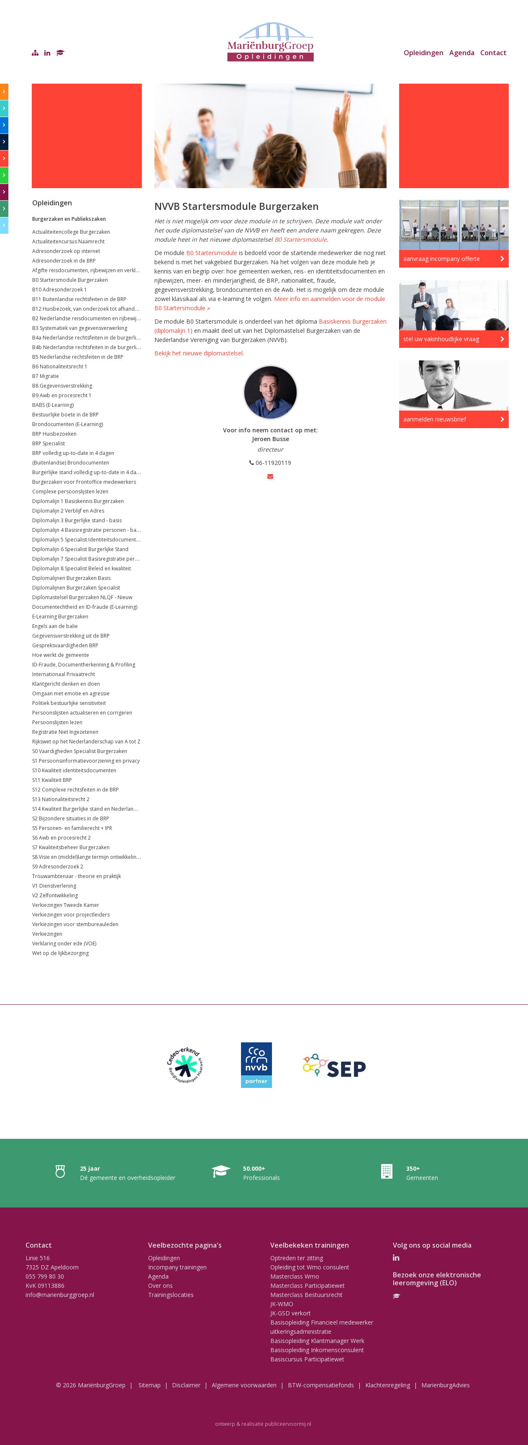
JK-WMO (281, 1304)
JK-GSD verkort (290, 1313)
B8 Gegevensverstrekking (62, 385)
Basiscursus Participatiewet (307, 1359)
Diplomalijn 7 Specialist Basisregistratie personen (90, 558)
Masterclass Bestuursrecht (306, 1295)
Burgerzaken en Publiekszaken (69, 218)
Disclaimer (186, 1385)
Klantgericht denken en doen (66, 683)
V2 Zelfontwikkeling (55, 895)
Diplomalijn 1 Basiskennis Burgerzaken (78, 501)
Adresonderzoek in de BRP (64, 260)
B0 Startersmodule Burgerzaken (70, 279)
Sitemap (149, 1385)
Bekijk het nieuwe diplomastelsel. (199, 353)
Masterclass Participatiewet (307, 1285)
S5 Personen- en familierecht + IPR (72, 828)
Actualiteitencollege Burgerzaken (71, 231)
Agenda (461, 52)
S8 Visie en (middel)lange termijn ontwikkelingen (88, 856)
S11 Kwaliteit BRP (52, 780)
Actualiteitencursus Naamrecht (68, 241)
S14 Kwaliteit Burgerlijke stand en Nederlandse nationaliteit (102, 808)
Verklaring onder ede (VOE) (64, 943)
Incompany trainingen (177, 1267)
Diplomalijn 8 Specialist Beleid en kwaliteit (81, 568)
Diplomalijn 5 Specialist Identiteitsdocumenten (87, 539)
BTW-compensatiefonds (321, 1385)
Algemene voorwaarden (244, 1385)
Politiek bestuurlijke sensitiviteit (69, 703)
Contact (493, 52)
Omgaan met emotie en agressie (71, 693)
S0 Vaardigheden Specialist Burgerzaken (79, 751)
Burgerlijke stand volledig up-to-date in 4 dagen (88, 472)
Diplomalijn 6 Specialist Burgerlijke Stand (80, 549)
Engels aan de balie (55, 626)
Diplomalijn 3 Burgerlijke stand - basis (77, 520)
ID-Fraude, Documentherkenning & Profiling (83, 664)
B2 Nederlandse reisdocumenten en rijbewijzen (88, 318)
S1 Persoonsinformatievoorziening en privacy (86, 760)
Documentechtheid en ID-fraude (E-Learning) (84, 606)
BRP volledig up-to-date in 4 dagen (73, 453)
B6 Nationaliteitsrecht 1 (59, 366)
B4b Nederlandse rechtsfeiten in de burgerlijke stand (95, 347)
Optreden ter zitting (296, 1258)
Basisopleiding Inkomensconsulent (317, 1350)
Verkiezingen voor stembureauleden (75, 924)
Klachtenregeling (387, 1385)
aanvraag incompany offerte (441, 259)
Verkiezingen (47, 933)
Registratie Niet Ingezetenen (65, 731)
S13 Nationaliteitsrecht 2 (61, 799)
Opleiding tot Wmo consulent (309, 1267)
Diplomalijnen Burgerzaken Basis (71, 578)
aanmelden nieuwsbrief (434, 419)
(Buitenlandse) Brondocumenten (70, 462)
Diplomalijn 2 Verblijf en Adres (68, 510)
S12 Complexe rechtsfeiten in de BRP (75, 789)
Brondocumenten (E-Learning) (67, 424)
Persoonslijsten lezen (57, 722)
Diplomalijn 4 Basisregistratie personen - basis (87, 530)
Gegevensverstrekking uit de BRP (71, 635)
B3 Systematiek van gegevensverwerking (79, 328)
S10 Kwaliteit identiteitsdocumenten (74, 770)
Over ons (160, 1285)
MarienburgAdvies (445, 1385)
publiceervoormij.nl (288, 1423)
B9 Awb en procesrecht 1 (62, 395)
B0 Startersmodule (300, 239)
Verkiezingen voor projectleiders (71, 914)
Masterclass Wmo (294, 1276)
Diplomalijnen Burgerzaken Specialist (76, 587)
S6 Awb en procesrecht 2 (61, 837)
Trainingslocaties (171, 1295)
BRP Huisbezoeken (54, 433)
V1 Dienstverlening (54, 885)
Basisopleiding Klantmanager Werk (317, 1341)
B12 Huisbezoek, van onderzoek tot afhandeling (89, 308)
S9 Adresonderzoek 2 (57, 866)
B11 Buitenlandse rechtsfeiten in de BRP (79, 299)
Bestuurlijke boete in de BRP (65, 414)
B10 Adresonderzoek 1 (59, 289)
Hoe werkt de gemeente (60, 655)
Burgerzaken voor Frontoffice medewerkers (84, 481)
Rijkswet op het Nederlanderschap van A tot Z (86, 741)
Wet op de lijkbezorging (60, 953)
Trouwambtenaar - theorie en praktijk (76, 876)
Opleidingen (423, 52)
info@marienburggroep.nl (60, 1295)
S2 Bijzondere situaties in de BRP (70, 818)
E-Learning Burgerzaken (60, 616)
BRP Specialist (48, 443)
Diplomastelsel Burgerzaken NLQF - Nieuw (82, 597)
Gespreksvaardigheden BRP (65, 645)
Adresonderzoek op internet (66, 251)
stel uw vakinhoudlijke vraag (441, 339)
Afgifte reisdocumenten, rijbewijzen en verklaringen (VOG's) (102, 270)
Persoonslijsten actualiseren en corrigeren (82, 712)
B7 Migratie (45, 376)
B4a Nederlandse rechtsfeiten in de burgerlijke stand (94, 337)
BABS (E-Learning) (53, 404)
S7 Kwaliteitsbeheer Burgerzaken (71, 847)
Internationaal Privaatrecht (63, 674)
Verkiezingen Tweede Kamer (65, 905)
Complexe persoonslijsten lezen (70, 491)
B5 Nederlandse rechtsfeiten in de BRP (77, 356)
